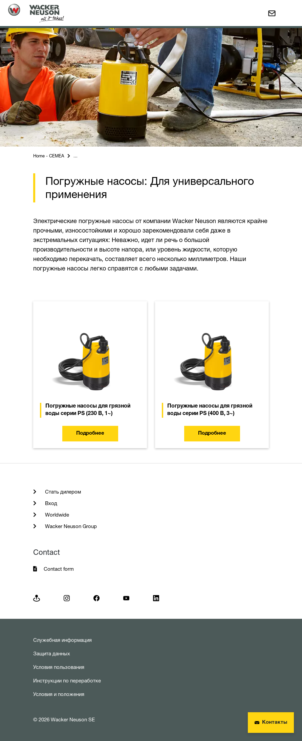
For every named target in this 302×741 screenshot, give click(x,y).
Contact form (59, 569)
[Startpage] (36, 13)
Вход (50, 503)
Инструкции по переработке (67, 680)
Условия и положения (58, 694)
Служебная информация (62, 640)
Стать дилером (62, 491)
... (75, 155)
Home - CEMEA (48, 155)
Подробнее (90, 433)
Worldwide (56, 514)
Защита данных (51, 653)
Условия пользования (58, 667)
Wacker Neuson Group (70, 526)
